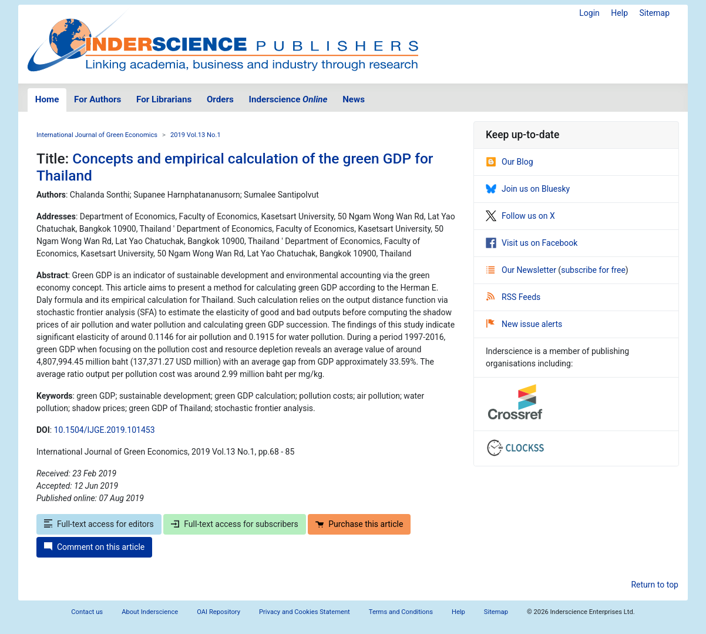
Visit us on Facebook (531, 243)
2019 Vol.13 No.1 (195, 135)
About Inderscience (150, 612)
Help (619, 13)
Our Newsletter (522, 270)
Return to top (654, 584)
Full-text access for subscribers (234, 524)
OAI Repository (218, 612)
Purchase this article (359, 524)
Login (589, 13)
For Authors (97, 99)
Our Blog (509, 161)
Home (47, 99)
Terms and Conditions (401, 612)
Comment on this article (94, 547)
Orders (220, 99)
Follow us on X (520, 216)
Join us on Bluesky (528, 188)
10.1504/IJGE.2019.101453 (104, 430)
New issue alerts (524, 324)
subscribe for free (593, 270)
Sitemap (655, 13)
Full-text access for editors (99, 524)
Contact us (87, 612)
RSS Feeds (513, 297)
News (353, 99)
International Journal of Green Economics (96, 135)
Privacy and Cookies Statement (304, 612)
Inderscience (288, 99)
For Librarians (163, 99)
